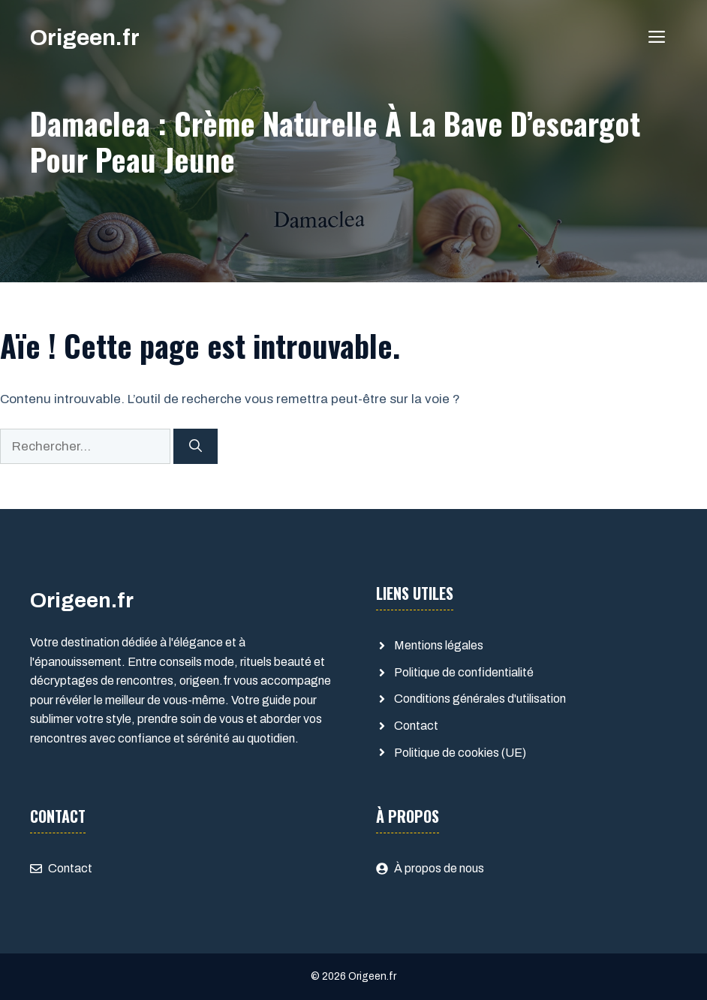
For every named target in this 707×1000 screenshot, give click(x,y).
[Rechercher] (195, 447)
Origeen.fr (85, 38)
